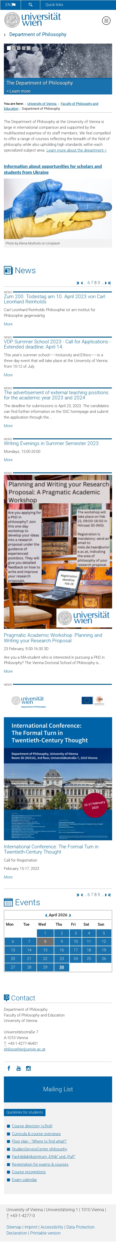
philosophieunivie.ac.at (24, 1049)
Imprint (31, 1227)
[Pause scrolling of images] (28, 48)
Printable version (45, 1233)
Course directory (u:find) (32, 1126)
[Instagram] (28, 1068)
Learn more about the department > (77, 150)
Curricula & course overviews (36, 1133)
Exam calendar (24, 1179)
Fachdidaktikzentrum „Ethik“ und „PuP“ (43, 1156)
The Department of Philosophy (39, 83)
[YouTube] (19, 1068)
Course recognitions (29, 1172)
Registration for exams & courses (40, 1164)
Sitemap (13, 1227)
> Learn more (18, 91)
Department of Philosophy (37, 34)
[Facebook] (9, 1068)
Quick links (54, 4)
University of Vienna (42, 104)
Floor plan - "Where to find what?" (39, 1141)
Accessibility (52, 1227)
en (10, 4)
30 (61, 967)
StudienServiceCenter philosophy (39, 1149)
